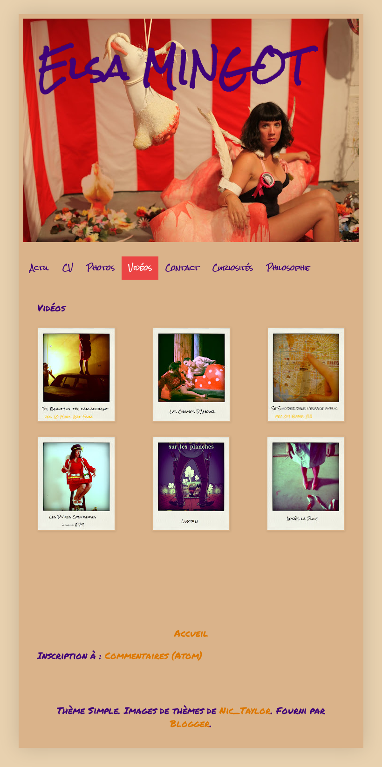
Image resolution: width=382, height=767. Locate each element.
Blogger (190, 723)
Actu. (39, 268)
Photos (101, 268)
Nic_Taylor (245, 710)
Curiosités (232, 268)
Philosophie (288, 268)
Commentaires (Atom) (153, 655)
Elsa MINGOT (172, 67)
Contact (182, 268)
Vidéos (140, 268)
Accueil (191, 632)
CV (67, 268)
